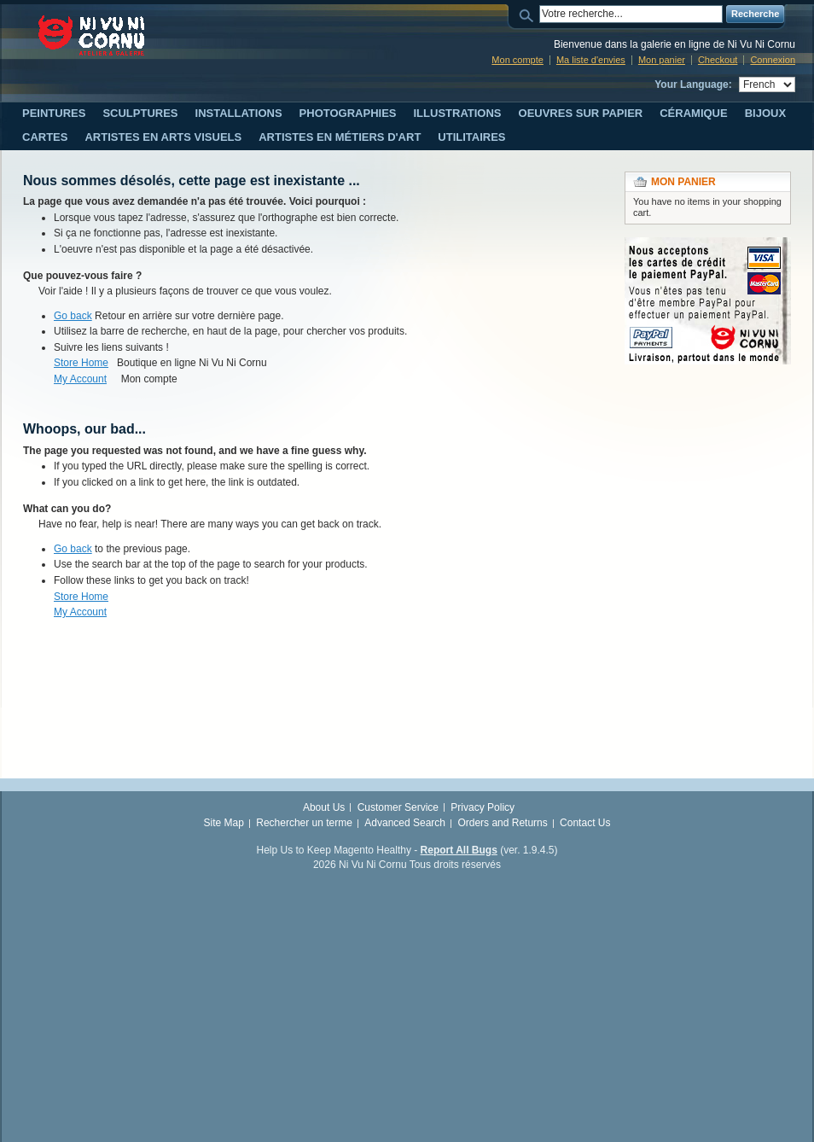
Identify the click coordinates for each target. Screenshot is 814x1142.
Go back (73, 316)
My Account (80, 379)
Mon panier (661, 60)
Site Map (224, 823)
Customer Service (398, 807)
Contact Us (585, 823)
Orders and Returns (502, 823)
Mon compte (517, 60)
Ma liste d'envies (590, 60)
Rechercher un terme (304, 823)
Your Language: (692, 84)
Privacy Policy (483, 807)
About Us (324, 807)
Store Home (81, 363)
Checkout (717, 60)
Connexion (772, 60)
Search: (529, 14)
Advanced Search (404, 823)
